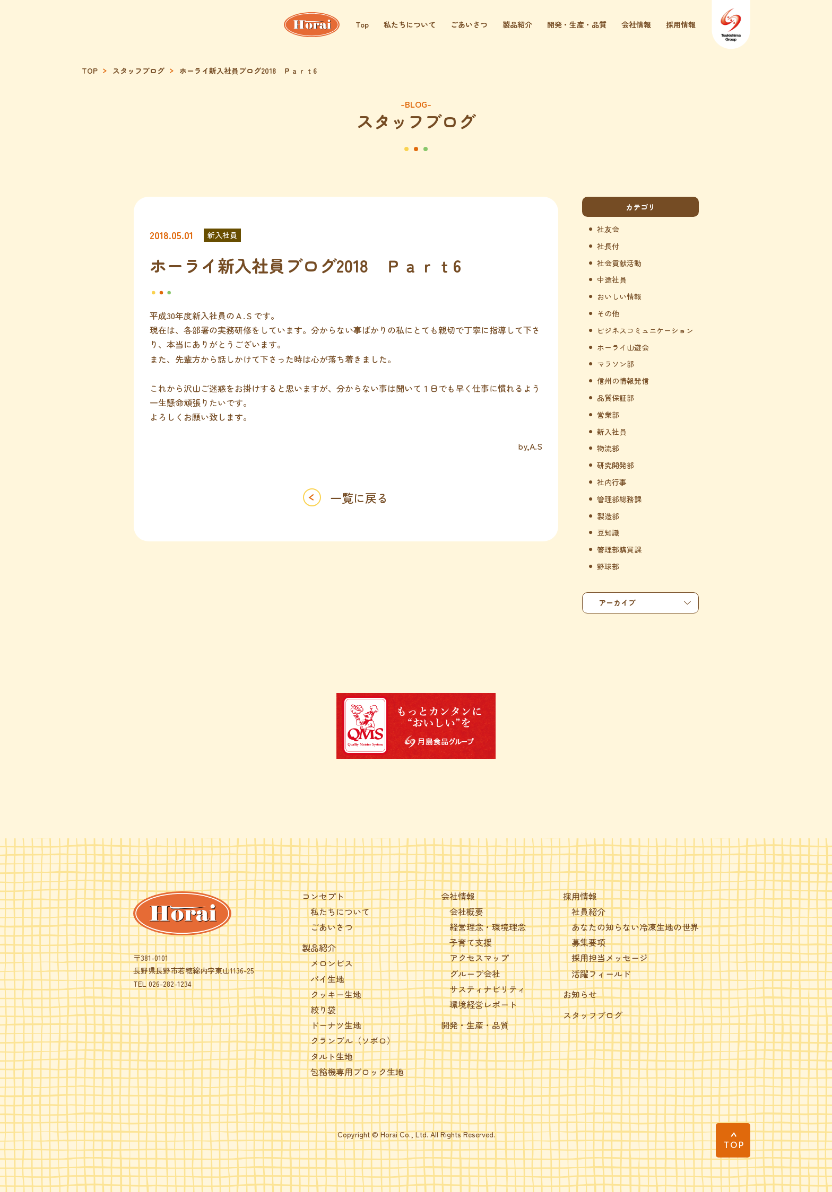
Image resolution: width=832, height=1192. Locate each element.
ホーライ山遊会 (623, 347)
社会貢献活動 (619, 263)
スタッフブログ (138, 70)
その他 (608, 313)
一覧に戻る (359, 497)
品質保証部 (615, 397)
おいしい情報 (619, 296)
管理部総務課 (619, 499)
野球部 (608, 566)
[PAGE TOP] (733, 1140)
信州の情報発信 (623, 380)
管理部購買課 (619, 549)
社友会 (608, 229)
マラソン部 (615, 364)
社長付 (608, 246)
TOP (90, 70)
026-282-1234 (170, 983)
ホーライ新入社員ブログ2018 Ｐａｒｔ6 (248, 70)
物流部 (608, 448)
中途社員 (612, 279)
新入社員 (222, 235)
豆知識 (608, 532)
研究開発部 (615, 465)
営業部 (608, 414)
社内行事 (612, 482)
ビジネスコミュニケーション (645, 330)
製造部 (608, 516)
